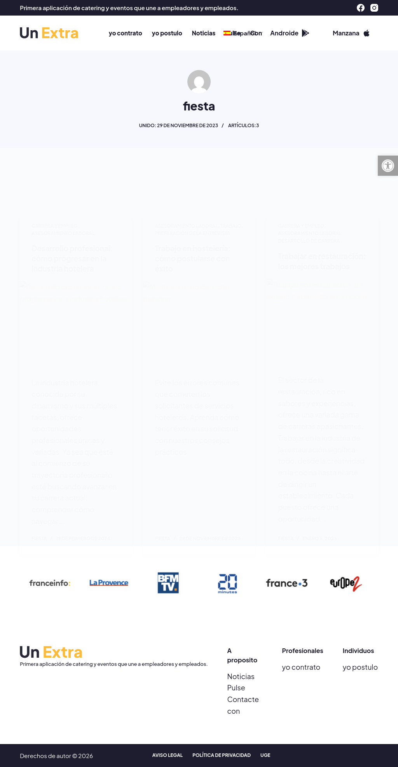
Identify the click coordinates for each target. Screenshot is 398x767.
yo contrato (301, 666)
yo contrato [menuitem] (125, 33)
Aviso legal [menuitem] (167, 755)
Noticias (241, 676)
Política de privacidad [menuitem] (221, 755)
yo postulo (360, 666)
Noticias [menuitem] (204, 33)
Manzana (351, 33)
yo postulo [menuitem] (167, 33)
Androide (289, 33)
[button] (388, 166)
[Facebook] (361, 8)
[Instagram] (374, 8)
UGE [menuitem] (265, 755)
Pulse (236, 687)
